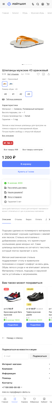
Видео (28, 219)
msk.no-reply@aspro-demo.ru (16, 392)
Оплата (38, 219)
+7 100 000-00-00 (11, 387)
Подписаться (40, 356)
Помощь (6, 378)
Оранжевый (4, 84)
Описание (6, 219)
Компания (7, 368)
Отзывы (18, 219)
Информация (9, 373)
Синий (11, 84)
